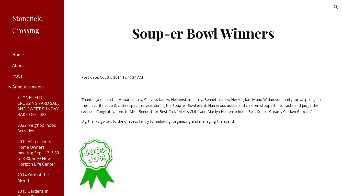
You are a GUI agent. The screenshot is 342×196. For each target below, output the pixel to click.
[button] (336, 7)
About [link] (18, 65)
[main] (202, 33)
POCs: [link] (17, 76)
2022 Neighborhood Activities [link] (36, 128)
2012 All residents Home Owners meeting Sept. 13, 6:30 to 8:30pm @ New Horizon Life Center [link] (38, 153)
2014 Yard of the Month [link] (33, 177)
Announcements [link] (28, 87)
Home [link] (18, 54)
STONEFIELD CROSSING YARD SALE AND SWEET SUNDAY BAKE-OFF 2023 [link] (38, 106)
